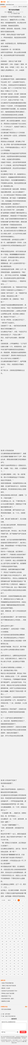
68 (2, 927)
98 (8, 938)
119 (18, 947)
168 (22, 969)
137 (18, 955)
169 (2, 971)
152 (6, 963)
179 (18, 974)
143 (18, 958)
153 (10, 963)
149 (18, 960)
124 (14, 949)
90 (5, 936)
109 (2, 944)
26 (2, 911)
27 (5, 911)
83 (5, 933)
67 (22, 925)
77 (8, 930)
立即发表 (23, 1032)
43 (12, 916)
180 (22, 974)
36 (12, 914)
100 (16, 938)
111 (10, 944)
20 (5, 908)
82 (2, 933)
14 (8, 905)
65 (15, 925)
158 (6, 966)
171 (10, 971)
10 (19, 903)
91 (8, 936)
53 (22, 919)
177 (10, 974)
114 (22, 944)
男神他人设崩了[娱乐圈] (7, 993)
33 (2, 914)
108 (22, 941)
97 (5, 938)
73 (19, 927)
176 (6, 974)
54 (2, 922)
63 (8, 925)
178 (14, 974)
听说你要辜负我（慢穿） (8, 998)
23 (15, 908)
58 (15, 922)
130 (14, 952)
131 (18, 952)
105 (10, 941)
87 (19, 933)
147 (10, 960)
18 (22, 905)
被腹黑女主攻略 (5, 1001)
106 (14, 941)
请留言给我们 (18, 1038)
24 (19, 908)
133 (2, 955)
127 (2, 952)
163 (2, 969)
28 (8, 911)
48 (5, 919)
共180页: (4, 900)
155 (18, 963)
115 (2, 947)
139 (2, 958)
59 (19, 922)
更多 (26, 1006)
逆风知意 (10, 12)
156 (22, 963)
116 (6, 947)
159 (10, 966)
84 (8, 933)
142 (14, 958)
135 (10, 955)
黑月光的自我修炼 (6, 1009)
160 (14, 966)
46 (22, 916)
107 (18, 941)
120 (22, 947)
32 (22, 911)
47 (2, 919)
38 (19, 914)
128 (6, 952)
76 (5, 930)
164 (6, 969)
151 (2, 963)
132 (22, 952)
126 (22, 949)
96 (2, 938)
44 (15, 916)
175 (2, 974)
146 (6, 960)
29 (12, 911)
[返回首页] (14, 1018)
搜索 (26, 2)
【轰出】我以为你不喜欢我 (8, 985)
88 (22, 933)
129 (10, 952)
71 (12, 927)
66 (19, 925)
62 (5, 925)
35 (8, 914)
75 (2, 930)
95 (22, 936)
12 (2, 905)
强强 (14, 13)
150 (22, 960)
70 (8, 927)
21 (8, 908)
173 (18, 971)
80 (19, 930)
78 (12, 930)
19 (2, 908)
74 (22, 927)
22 (12, 908)
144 (22, 958)
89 (2, 936)
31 (19, 911)
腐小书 (20, 6)
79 (15, 930)
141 (10, 958)
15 (12, 905)
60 (22, 922)
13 (5, 905)
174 (22, 971)
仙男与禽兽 (7, 1014)
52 (19, 919)
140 (6, 958)
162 (22, 966)
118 (14, 947)
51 (15, 919)
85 (12, 933)
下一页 (14, 900)
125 (18, 949)
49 (8, 919)
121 (2, 949)
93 (15, 936)
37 (15, 914)
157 (2, 966)
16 (15, 905)
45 (19, 916)
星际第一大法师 (5, 988)
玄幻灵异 (24, 6)
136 (14, 955)
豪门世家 (18, 13)
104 (6, 941)
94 (19, 936)
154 (14, 963)
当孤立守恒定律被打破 (7, 983)
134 (6, 955)
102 (24, 938)
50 (12, 919)
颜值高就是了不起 (6, 996)
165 (10, 969)
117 (10, 947)
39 (22, 914)
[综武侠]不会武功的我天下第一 (9, 990)
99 (12, 938)
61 (2, 925)
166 (14, 969)
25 (22, 908)
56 (8, 922)
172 (14, 971)
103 (2, 941)
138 (22, 955)
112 (14, 944)
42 (8, 916)
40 (2, 916)
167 (18, 969)
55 (5, 922)
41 (5, 916)
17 (19, 905)
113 (18, 944)
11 (22, 903)
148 (14, 960)
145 (2, 960)
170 (6, 971)
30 (15, 911)
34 (5, 914)
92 (12, 936)
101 (20, 938)
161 (18, 966)
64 (12, 925)
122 (6, 949)
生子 (12, 13)
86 (15, 933)
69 (5, 927)
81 (22, 930)
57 (12, 922)
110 (6, 944)
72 (15, 927)
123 (10, 949)
